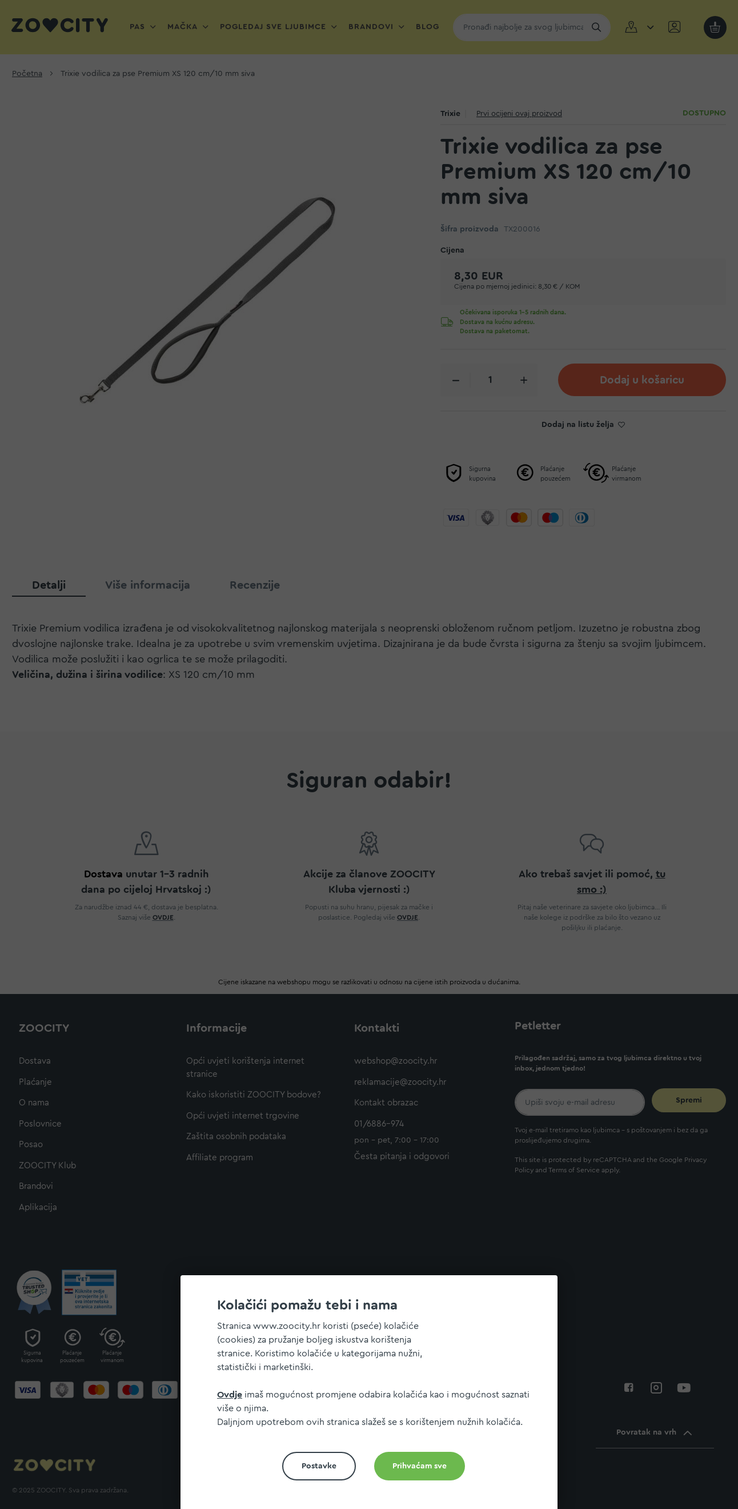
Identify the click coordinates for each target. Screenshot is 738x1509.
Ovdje (229, 1394)
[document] (373, 1396)
